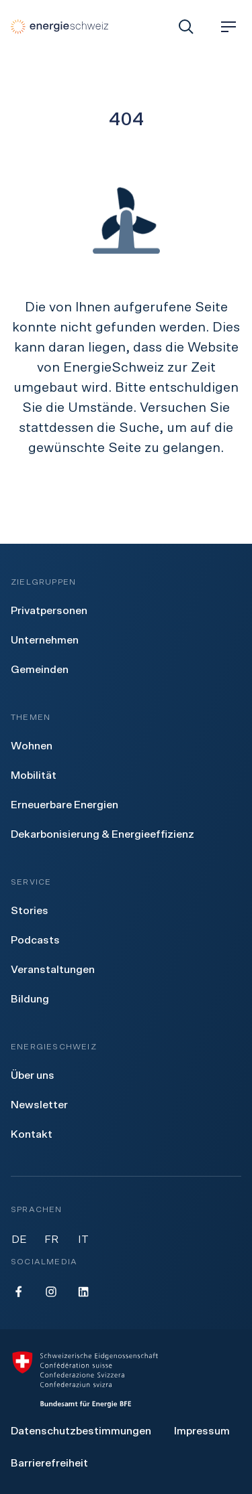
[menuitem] (49, 610)
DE (19, 1239)
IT (83, 1239)
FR (51, 1239)
